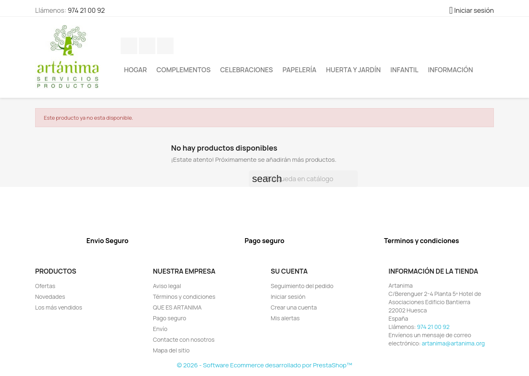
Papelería (300, 69)
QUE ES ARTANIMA (177, 307)
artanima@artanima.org (453, 343)
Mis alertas (285, 318)
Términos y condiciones (184, 296)
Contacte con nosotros (183, 339)
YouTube (165, 46)
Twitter (147, 46)
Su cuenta (289, 271)
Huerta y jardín (353, 69)
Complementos (184, 69)
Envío (160, 329)
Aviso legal (167, 286)
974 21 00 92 (86, 10)
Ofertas (45, 286)
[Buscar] (303, 178)
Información (450, 69)
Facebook (129, 46)
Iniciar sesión (288, 296)
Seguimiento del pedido (302, 286)
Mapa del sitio (171, 350)
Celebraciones (246, 69)
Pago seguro (169, 318)
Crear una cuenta (294, 307)
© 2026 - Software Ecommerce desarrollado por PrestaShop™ (264, 365)
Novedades (50, 296)
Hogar (135, 69)
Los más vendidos (58, 307)
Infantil (405, 69)
